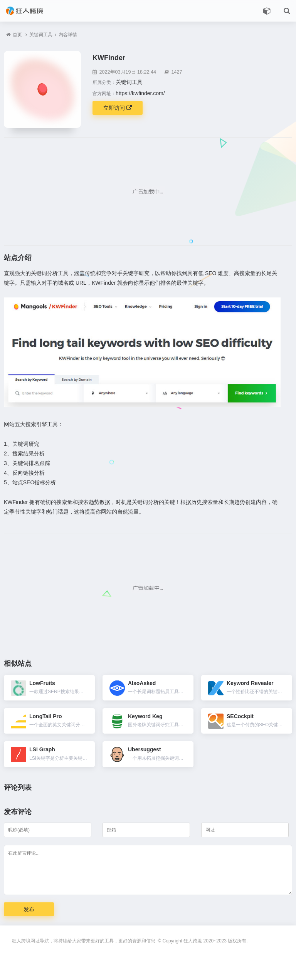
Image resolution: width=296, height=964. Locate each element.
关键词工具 (40, 34)
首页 (17, 34)
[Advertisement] (148, 191)
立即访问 (117, 108)
